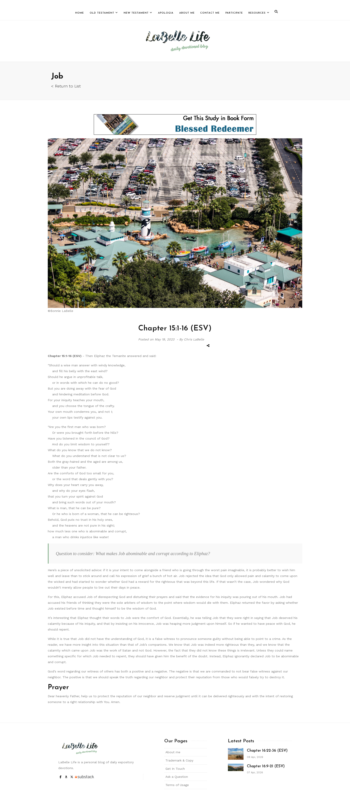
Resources (257, 13)
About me (172, 752)
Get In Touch (175, 768)
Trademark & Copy (179, 760)
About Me (187, 13)
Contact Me (210, 13)
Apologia (165, 13)
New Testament (136, 13)
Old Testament (102, 13)
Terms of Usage (177, 785)
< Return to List (66, 86)
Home (79, 13)
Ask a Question (176, 776)
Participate (234, 13)
